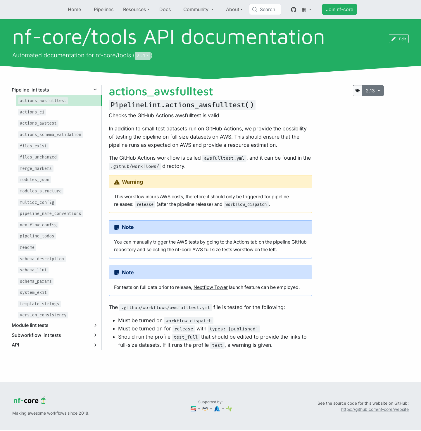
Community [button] (196, 9)
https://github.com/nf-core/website (375, 409)
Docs (165, 9)
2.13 (371, 91)
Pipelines (103, 9)
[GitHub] (293, 9)
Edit (398, 38)
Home (74, 9)
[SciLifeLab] (229, 408)
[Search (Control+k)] (265, 9)
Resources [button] (134, 9)
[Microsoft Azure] (217, 408)
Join (339, 9)
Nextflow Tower (211, 287)
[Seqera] (194, 408)
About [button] (232, 9)
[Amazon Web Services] (205, 408)
